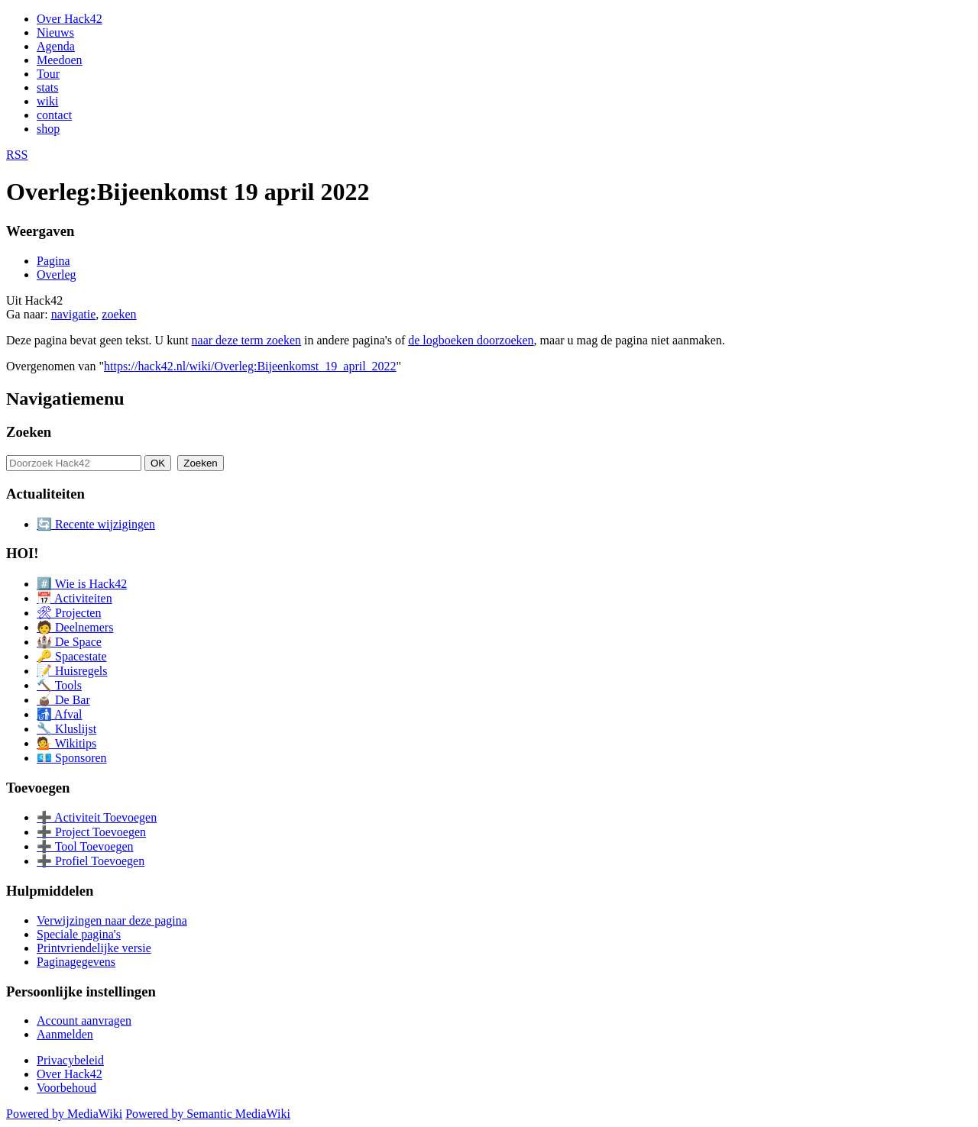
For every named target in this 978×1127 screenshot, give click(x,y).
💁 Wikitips (66, 743)
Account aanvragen (84, 1020)
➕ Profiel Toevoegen (90, 860)
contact (54, 114)
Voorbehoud (66, 1087)
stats (47, 87)
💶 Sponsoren (72, 757)
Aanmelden (65, 1034)
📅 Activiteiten (74, 598)
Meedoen (60, 59)
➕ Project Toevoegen (91, 831)
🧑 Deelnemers (75, 627)
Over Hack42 (69, 18)
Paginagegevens (76, 961)
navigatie (73, 314)
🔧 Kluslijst (66, 728)
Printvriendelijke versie (94, 947)
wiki (47, 101)
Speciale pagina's (79, 934)
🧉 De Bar (63, 699)
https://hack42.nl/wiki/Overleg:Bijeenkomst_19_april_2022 (250, 366)
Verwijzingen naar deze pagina (112, 920)
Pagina (53, 260)
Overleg (56, 274)
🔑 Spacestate (72, 656)
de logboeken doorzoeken (470, 340)
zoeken (119, 314)
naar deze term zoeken (246, 340)
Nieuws (55, 32)
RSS (17, 154)
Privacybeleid (70, 1060)
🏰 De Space (69, 641)
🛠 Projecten (69, 612)
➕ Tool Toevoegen (85, 846)
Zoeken (28, 432)
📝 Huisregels (72, 670)
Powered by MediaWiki (64, 1113)
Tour (48, 73)
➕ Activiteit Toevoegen (97, 817)
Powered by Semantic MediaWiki (207, 1113)
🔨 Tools (59, 685)
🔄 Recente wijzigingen (96, 524)
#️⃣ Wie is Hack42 (82, 583)
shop (48, 128)
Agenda (56, 46)
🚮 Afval (60, 714)
